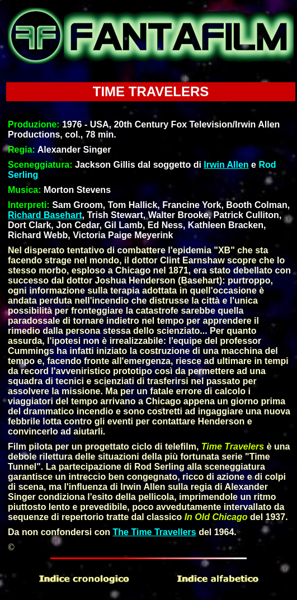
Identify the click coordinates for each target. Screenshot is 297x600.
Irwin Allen (226, 164)
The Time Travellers (154, 532)
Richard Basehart (45, 215)
